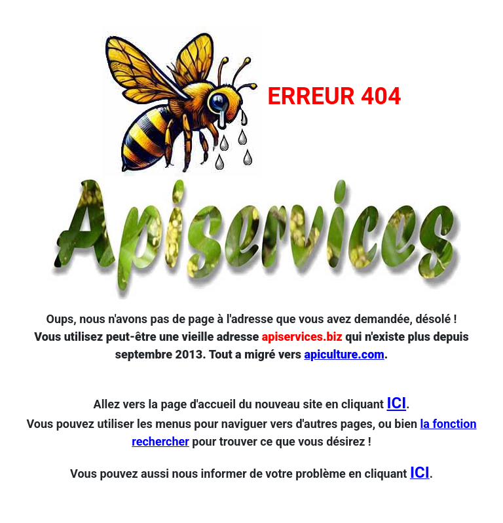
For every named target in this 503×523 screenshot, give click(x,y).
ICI (396, 403)
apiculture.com (344, 354)
